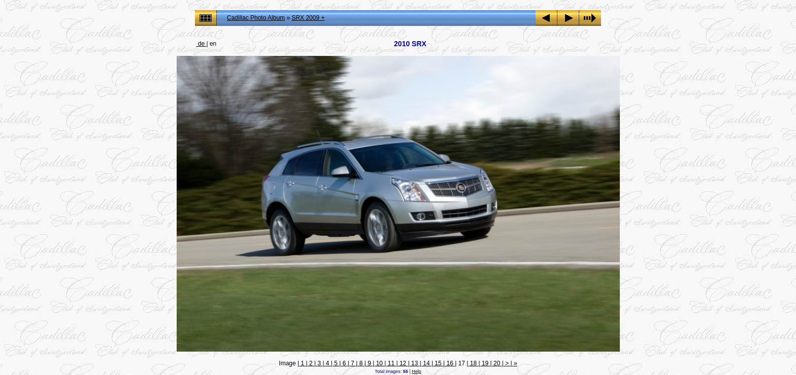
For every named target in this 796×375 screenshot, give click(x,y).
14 (426, 363)
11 (391, 363)
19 (485, 363)
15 (438, 363)
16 (450, 363)
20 (497, 363)
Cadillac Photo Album (256, 17)
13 (415, 363)
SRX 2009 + (307, 17)
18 (473, 363)
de (201, 43)
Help (416, 371)
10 (379, 363)
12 (403, 363)
